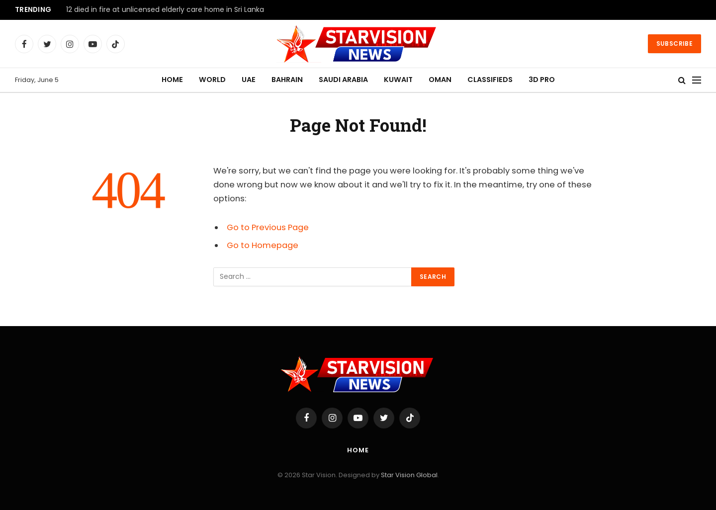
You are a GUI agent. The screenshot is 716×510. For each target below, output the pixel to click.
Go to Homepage (262, 245)
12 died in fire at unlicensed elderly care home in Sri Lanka (165, 9)
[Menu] (696, 80)
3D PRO (542, 80)
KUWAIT (398, 80)
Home (358, 450)
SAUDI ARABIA (343, 80)
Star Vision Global (409, 475)
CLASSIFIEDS (490, 80)
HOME (172, 80)
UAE (249, 80)
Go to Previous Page (268, 227)
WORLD (212, 80)
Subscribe (674, 43)
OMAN (440, 80)
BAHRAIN (287, 80)
